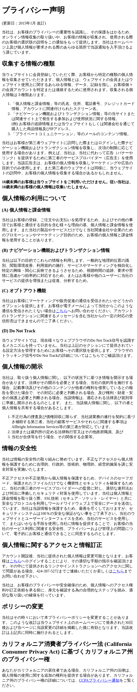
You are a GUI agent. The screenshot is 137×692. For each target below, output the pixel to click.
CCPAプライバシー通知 (99, 680)
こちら (61, 311)
